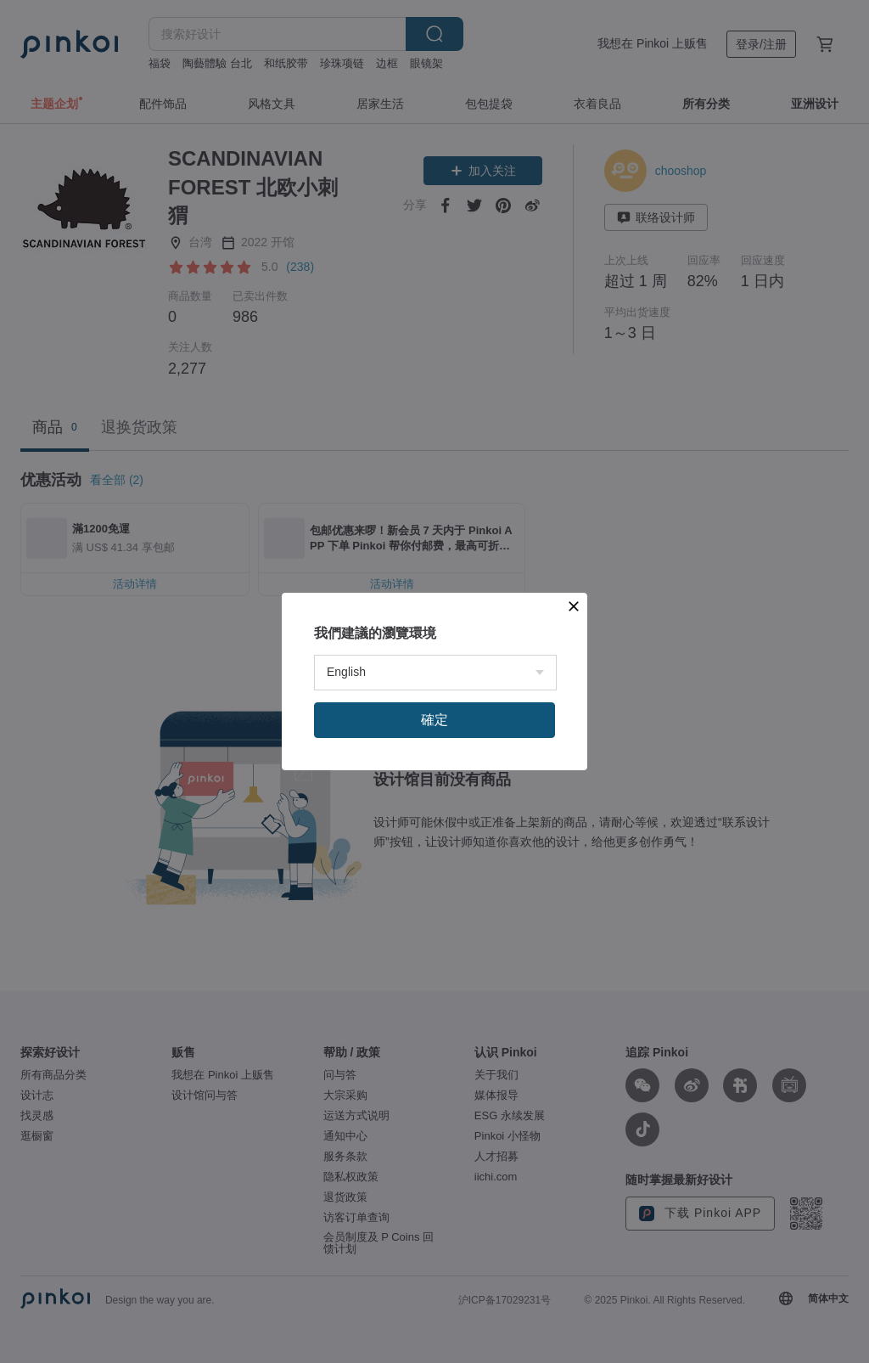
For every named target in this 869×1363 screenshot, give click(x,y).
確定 (434, 719)
